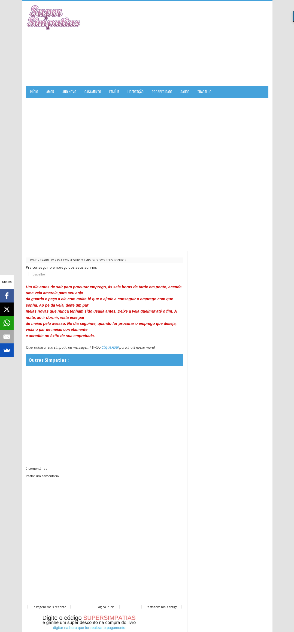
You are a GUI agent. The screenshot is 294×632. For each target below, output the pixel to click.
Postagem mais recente (49, 607)
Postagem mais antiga (161, 607)
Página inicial (105, 607)
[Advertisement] (204, 43)
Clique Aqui (110, 347)
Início (34, 91)
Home (33, 260)
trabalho (47, 260)
